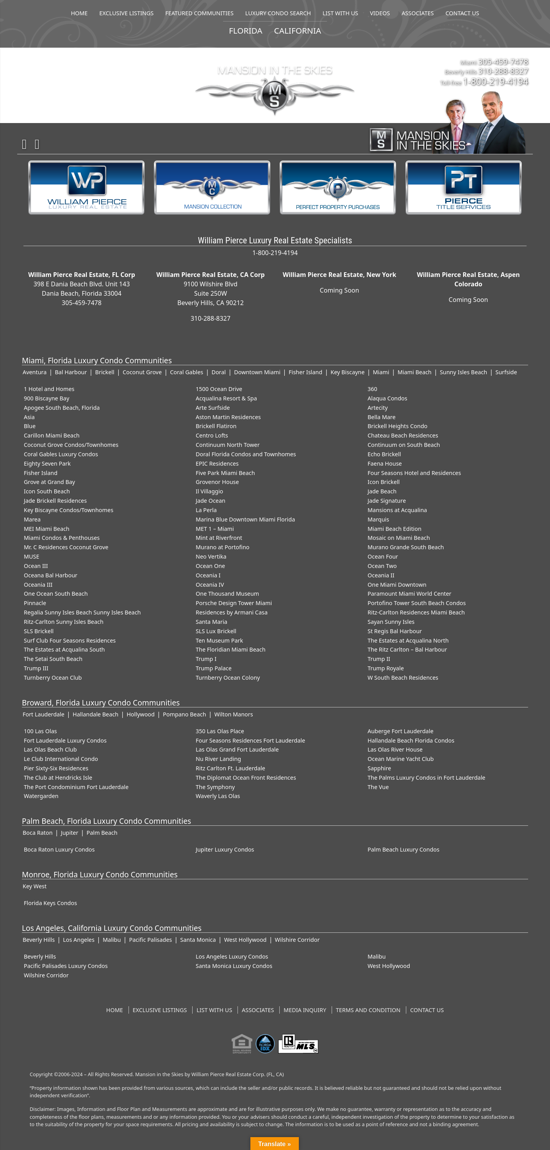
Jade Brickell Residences (55, 500)
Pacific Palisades (150, 939)
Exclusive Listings (160, 1010)
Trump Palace (214, 668)
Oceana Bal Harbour (50, 575)
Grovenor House (217, 482)
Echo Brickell (384, 454)
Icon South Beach (47, 491)
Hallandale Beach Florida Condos (411, 740)
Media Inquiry (305, 1010)
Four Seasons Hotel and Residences (414, 473)
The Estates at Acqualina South (64, 649)
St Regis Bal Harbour (395, 631)
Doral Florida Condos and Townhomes (246, 454)
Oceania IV (210, 584)
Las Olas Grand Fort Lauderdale (237, 749)
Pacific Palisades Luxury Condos (66, 966)
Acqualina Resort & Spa (226, 398)
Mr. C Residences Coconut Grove (66, 547)
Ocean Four (383, 556)
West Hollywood (245, 939)
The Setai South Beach (53, 658)
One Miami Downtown (397, 584)
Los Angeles (79, 939)
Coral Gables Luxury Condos (61, 454)
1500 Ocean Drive (219, 389)
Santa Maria (211, 621)
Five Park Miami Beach (225, 473)
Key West (34, 886)
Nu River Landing (218, 758)
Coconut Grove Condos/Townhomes (71, 444)
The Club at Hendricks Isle (58, 777)
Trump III (36, 668)
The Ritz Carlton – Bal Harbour (407, 649)
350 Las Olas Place (220, 731)
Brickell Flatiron (216, 426)
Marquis (378, 519)
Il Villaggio (209, 491)
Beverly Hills (39, 939)
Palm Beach (102, 832)
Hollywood (141, 714)
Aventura (34, 372)
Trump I (206, 658)
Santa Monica (198, 939)
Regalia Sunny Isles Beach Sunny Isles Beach (82, 612)
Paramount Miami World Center (410, 593)
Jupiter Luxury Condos (225, 849)
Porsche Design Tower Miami (234, 603)
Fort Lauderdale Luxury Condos (65, 740)
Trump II (379, 658)
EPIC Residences (217, 463)
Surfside (506, 372)
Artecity (378, 407)
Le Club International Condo (61, 758)
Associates (258, 1010)
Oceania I (208, 575)
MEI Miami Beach (47, 528)
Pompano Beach (184, 714)
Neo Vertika (211, 556)
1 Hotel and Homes (49, 389)
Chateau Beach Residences (403, 435)
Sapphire (379, 768)
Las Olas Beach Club (50, 749)
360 (372, 389)
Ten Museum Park (219, 640)
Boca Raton (38, 832)
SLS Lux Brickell (216, 631)
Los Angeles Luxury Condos (232, 956)
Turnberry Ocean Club (53, 677)
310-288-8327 (503, 70)
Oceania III (38, 584)
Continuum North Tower (228, 444)
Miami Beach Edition (394, 528)
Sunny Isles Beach (463, 372)
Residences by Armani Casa (232, 612)
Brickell (104, 372)
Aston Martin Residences (228, 417)
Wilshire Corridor (297, 939)
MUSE (31, 556)
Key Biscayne (347, 372)
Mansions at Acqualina (397, 510)
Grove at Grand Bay (49, 482)
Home (114, 1010)
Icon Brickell (384, 482)
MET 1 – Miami (215, 528)
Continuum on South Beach (404, 444)
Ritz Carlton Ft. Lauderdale (230, 768)
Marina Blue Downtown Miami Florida (245, 519)
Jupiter (70, 832)
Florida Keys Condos (50, 903)
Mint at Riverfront (219, 537)
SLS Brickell (39, 631)
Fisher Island (305, 372)
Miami (381, 372)
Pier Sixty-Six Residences (56, 768)
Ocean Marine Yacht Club (401, 758)
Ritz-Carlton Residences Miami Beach (416, 612)
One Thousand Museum (227, 593)
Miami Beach (415, 372)
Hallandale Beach (95, 714)
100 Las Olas (40, 731)
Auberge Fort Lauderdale (401, 731)
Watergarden (41, 796)
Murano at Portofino (223, 547)
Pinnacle (35, 603)
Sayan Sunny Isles (391, 621)
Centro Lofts (212, 435)
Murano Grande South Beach (406, 547)
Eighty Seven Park (47, 463)
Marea (32, 519)
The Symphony (215, 787)
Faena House (385, 463)
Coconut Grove (142, 372)
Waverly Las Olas (218, 796)
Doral (218, 372)
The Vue (378, 787)
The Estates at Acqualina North (408, 640)
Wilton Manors (233, 714)
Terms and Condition (368, 1010)
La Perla (206, 510)
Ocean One (210, 566)
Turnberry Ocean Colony (228, 677)
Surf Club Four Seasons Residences (70, 640)
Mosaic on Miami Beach (399, 537)
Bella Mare (382, 417)
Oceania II (381, 575)
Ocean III (36, 566)
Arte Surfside (213, 407)
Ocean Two (382, 566)
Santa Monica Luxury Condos (234, 966)
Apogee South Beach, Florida (62, 407)
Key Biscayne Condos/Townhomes (68, 510)
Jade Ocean (210, 500)
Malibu (112, 939)
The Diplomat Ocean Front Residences (246, 777)
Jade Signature (387, 500)
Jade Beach (382, 491)
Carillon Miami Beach (52, 435)
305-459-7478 (503, 61)
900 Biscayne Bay (46, 398)
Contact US (427, 1010)
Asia (29, 417)
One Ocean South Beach (56, 593)
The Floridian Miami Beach (231, 649)
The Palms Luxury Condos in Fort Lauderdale (426, 777)
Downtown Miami (257, 372)
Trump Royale (386, 668)
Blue (30, 426)
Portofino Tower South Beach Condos (417, 603)
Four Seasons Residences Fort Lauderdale (250, 740)
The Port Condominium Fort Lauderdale (76, 787)
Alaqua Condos (387, 398)
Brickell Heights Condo (397, 426)
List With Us (214, 1010)
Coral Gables (186, 372)
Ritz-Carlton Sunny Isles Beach (64, 621)
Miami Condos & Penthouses (62, 537)
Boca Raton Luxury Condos (59, 849)
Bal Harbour (71, 372)
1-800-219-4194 (495, 81)
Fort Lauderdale (43, 714)
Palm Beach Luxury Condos (403, 849)
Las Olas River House (395, 749)
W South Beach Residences (403, 677)
